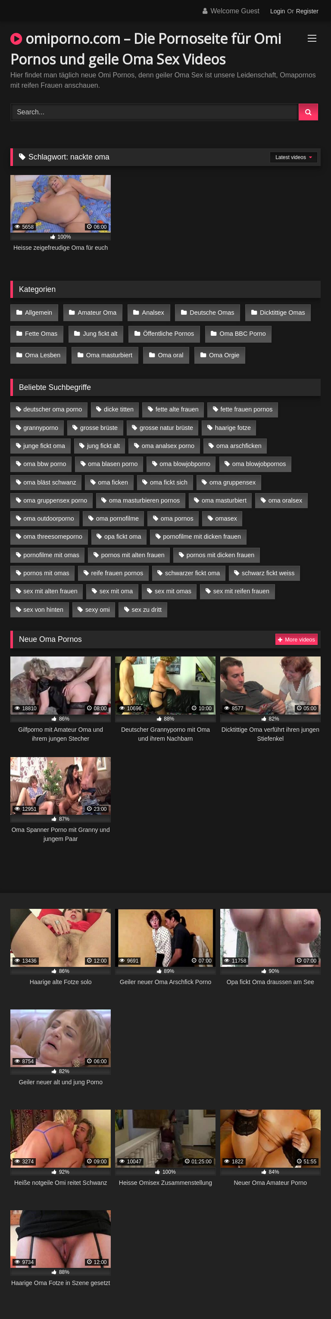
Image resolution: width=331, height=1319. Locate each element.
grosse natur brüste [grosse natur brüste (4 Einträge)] (166, 418)
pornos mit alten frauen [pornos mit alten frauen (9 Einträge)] (133, 545)
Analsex (149, 311)
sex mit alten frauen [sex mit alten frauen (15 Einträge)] (50, 582)
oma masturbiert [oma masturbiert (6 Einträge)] (224, 491)
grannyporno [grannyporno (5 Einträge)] (40, 418)
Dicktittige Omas (274, 311)
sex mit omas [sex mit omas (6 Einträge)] (173, 582)
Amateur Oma (94, 311)
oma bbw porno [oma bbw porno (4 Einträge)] (44, 454)
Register (307, 11)
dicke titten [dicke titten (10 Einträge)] (119, 400)
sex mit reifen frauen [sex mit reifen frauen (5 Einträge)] (241, 582)
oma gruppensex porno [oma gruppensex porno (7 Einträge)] (55, 491)
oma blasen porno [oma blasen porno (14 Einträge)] (112, 454)
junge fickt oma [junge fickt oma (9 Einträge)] (44, 436)
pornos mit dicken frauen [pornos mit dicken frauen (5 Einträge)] (221, 545)
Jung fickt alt (98, 329)
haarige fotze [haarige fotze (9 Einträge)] (233, 418)
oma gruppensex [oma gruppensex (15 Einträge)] (232, 472)
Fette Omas (41, 329)
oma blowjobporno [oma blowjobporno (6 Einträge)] (184, 454)
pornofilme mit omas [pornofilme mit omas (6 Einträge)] (51, 545)
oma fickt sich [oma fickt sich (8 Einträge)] (168, 472)
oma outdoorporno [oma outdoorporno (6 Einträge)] (48, 509)
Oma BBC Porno (237, 329)
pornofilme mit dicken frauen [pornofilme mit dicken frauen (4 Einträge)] (202, 527)
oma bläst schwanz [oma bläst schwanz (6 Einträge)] (49, 472)
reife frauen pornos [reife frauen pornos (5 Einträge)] (117, 563)
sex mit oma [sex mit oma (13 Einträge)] (116, 582)
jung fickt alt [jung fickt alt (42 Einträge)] (103, 436)
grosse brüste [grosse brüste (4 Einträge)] (99, 418)
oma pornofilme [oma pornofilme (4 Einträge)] (117, 509)
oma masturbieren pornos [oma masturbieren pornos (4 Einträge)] (144, 491)
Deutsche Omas (206, 311)
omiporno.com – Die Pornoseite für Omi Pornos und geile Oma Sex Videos (145, 48)
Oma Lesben (42, 347)
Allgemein (38, 311)
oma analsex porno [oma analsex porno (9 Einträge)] (168, 436)
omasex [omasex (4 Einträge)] (226, 509)
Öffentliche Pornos (164, 329)
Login (277, 11)
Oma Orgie (218, 347)
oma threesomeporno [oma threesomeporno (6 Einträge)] (52, 527)
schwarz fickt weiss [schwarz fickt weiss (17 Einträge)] (268, 563)
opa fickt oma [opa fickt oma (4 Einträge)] (122, 527)
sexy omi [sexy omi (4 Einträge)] (97, 600)
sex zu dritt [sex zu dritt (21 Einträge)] (147, 600)
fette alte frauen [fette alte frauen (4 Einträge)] (177, 400)
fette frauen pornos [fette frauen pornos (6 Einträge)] (247, 400)
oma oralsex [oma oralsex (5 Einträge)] (285, 491)
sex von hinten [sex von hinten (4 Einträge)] (43, 600)
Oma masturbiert (107, 347)
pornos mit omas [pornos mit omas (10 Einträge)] (46, 563)
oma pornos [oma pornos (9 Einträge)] (177, 509)
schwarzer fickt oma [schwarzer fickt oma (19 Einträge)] (192, 563)
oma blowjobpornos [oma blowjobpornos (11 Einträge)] (259, 454)
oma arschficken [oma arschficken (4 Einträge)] (239, 436)
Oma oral (166, 347)
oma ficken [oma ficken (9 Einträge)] (113, 472)
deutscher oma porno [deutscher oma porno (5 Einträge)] (52, 400)
